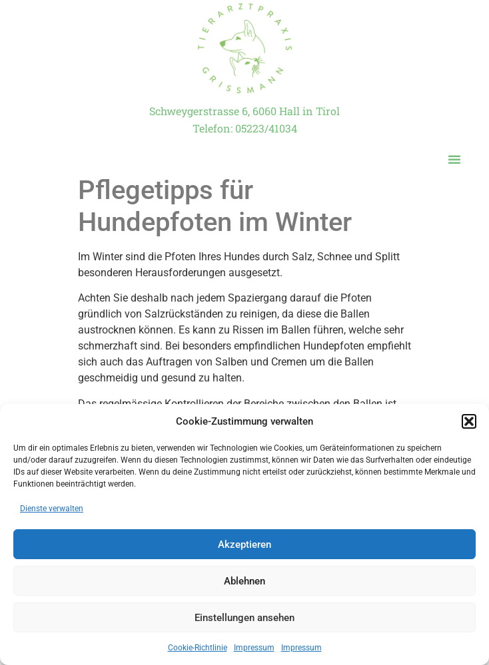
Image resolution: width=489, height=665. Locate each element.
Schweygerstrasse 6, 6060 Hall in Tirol (244, 111)
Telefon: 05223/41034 (245, 128)
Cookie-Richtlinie (197, 647)
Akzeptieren (244, 545)
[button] (469, 421)
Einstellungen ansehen (244, 618)
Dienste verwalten (51, 508)
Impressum (254, 647)
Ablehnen (244, 581)
